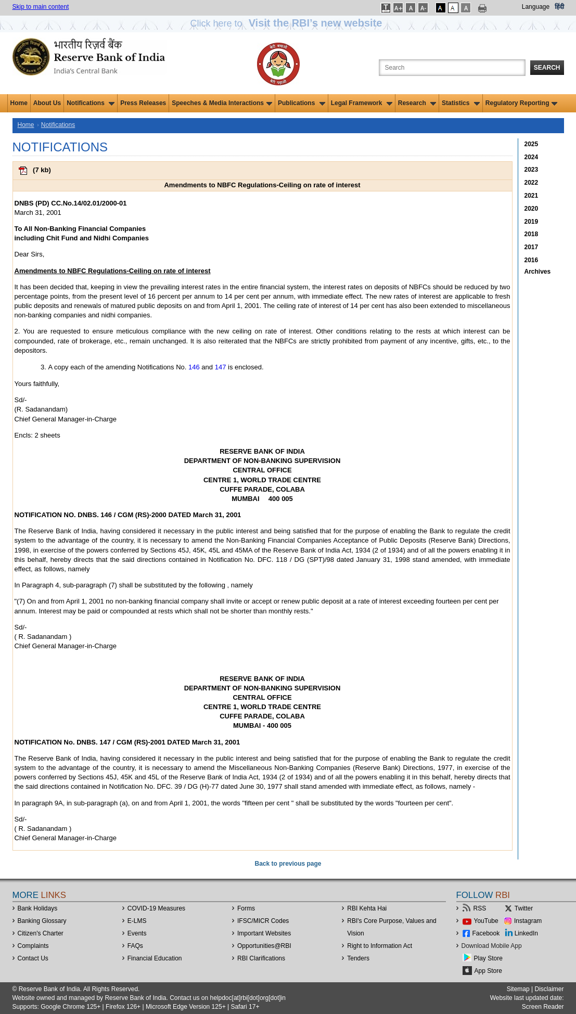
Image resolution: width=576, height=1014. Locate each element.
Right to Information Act (379, 945)
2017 (531, 247)
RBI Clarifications (261, 958)
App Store (488, 970)
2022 (531, 182)
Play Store (488, 958)
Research (417, 103)
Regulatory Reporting (521, 103)
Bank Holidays (38, 908)
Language (535, 6)
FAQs (135, 945)
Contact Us (33, 958)
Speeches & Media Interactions (222, 103)
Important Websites (264, 933)
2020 (531, 208)
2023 (531, 169)
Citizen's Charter (40, 933)
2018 (531, 234)
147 (220, 367)
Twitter (524, 908)
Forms (246, 908)
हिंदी (559, 6)
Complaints (33, 945)
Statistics (461, 103)
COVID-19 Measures (156, 908)
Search (547, 67)
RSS (480, 908)
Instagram (528, 921)
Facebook (486, 933)
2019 (531, 221)
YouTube (486, 921)
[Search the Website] (452, 67)
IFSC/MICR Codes (263, 921)
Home (19, 103)
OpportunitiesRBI (264, 945)
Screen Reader (543, 1006)
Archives (537, 271)
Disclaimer (549, 989)
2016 (531, 260)
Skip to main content (40, 6)
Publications (301, 103)
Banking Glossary (42, 921)
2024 (531, 157)
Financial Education (154, 958)
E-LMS (137, 921)
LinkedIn (526, 933)
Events (137, 933)
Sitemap (518, 989)
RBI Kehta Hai (367, 908)
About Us (47, 103)
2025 (531, 144)
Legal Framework (361, 103)
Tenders (358, 958)
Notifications (90, 103)
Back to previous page (287, 863)
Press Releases (143, 103)
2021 (531, 195)
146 (194, 367)
